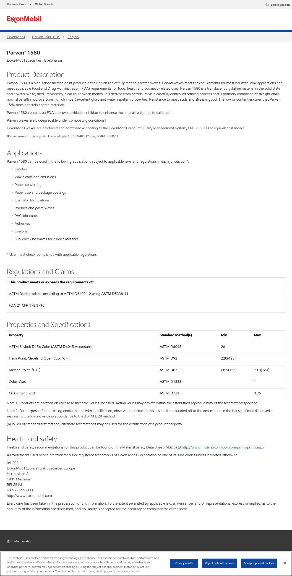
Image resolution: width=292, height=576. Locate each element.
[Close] (285, 563)
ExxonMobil (16, 36)
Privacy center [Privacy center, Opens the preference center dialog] (184, 563)
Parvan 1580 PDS (46, 36)
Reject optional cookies (220, 563)
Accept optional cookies (259, 563)
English (73, 36)
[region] (146, 563)
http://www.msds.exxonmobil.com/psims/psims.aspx (223, 447)
